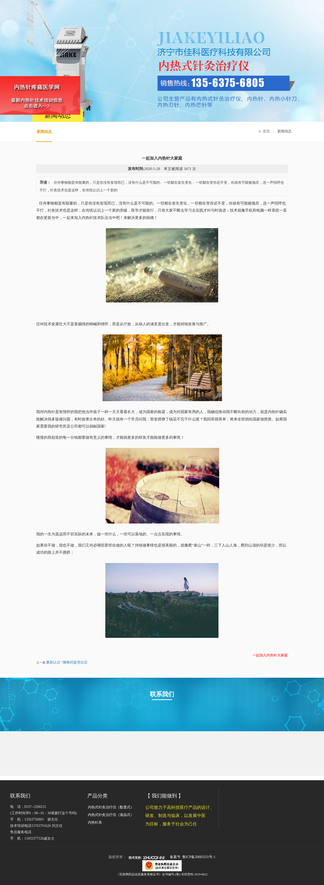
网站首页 (163, 14)
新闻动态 (278, 14)
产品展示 (220, 14)
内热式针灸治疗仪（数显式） (111, 807)
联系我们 (307, 14)
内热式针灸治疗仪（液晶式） (111, 815)
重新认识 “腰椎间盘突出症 (67, 662)
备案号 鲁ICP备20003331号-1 (192, 857)
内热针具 (95, 822)
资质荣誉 (249, 14)
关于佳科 (192, 14)
